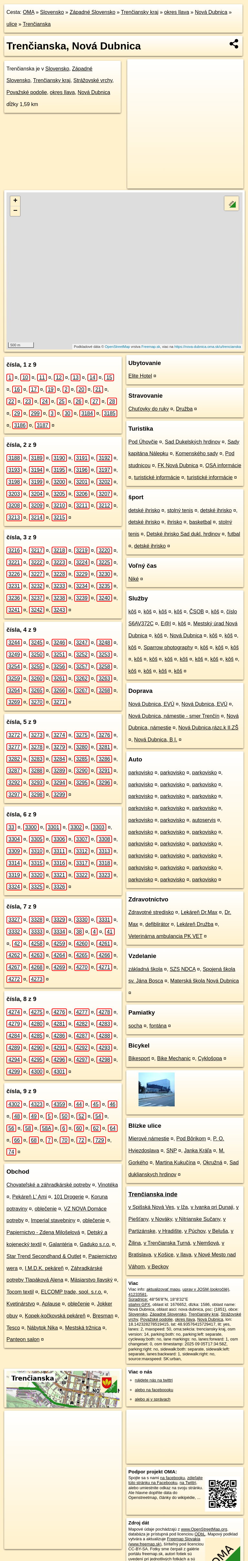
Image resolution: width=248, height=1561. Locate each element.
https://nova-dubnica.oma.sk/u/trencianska (207, 347)
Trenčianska (37, 24)
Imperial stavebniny (53, 1220)
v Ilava (183, 1254)
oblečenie (46, 1208)
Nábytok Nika (42, 1327)
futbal (233, 534)
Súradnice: (138, 1299)
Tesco (13, 1327)
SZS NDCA (183, 969)
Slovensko (52, 12)
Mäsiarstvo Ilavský (91, 1280)
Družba (184, 409)
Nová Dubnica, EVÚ (151, 704)
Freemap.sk (150, 347)
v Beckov (158, 1266)
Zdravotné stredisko (151, 912)
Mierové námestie (149, 1138)
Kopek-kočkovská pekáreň (55, 1316)
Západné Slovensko (92, 12)
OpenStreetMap (117, 347)
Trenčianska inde (153, 1194)
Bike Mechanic (174, 1058)
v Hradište (169, 1231)
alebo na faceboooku (154, 1389)
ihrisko (174, 522)
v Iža (182, 1207)
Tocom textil (20, 1292)
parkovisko (141, 772)
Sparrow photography (168, 647)
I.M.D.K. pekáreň (44, 1268)
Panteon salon (22, 1339)
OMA (29, 12)
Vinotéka (108, 1185)
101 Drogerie (69, 1197)
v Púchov (194, 1231)
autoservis (204, 820)
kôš (133, 611)
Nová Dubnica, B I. (155, 739)
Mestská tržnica (83, 1327)
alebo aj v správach (152, 1399)
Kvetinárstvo (20, 1304)
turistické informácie (157, 477)
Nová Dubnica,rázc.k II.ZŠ (208, 727)
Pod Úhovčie (143, 442)
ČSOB (196, 611)
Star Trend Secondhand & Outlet (43, 1256)
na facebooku (172, 1477)
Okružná (212, 1162)
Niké (134, 579)
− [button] (15, 211)
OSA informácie (223, 465)
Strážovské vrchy (92, 80)
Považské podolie (26, 92)
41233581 (138, 1294)
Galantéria (61, 1244)
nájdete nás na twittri (154, 1380)
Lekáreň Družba (195, 924)
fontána (158, 1025)
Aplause (51, 1304)
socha (135, 1025)
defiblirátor (157, 924)
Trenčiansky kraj (140, 12)
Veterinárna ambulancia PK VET (165, 936)
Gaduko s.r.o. (95, 1244)
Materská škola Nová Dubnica (204, 981)
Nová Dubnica (211, 12)
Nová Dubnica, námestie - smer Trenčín (174, 716)
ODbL (199, 1534)
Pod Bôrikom (191, 1138)
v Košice (163, 1254)
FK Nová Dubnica (178, 465)
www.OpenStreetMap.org (204, 1529)
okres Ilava (176, 12)
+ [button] (15, 201)
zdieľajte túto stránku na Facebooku (166, 1480)
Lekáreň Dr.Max (199, 912)
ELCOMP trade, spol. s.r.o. (71, 1292)
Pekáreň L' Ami (29, 1197)
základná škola (146, 969)
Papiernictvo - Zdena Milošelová (43, 1232)
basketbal (200, 522)
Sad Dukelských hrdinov (193, 442)
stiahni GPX (139, 1304)
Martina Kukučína (175, 1162)
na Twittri (188, 1482)
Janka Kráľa (198, 1150)
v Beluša (218, 1231)
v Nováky (161, 1219)
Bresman (103, 1316)
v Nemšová (206, 1243)
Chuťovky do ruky (149, 409)
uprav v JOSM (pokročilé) (205, 1289)
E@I (166, 623)
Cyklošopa (210, 1058)
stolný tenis (180, 510)
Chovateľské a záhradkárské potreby (48, 1185)
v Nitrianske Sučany (197, 1219)
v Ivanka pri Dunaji (212, 1207)
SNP (171, 1150)
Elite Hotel (140, 376)
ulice (11, 24)
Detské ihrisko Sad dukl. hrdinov (184, 534)
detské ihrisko (144, 510)
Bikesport (139, 1058)
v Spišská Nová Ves (151, 1207)
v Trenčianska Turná (167, 1243)
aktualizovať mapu (163, 1289)
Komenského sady (196, 453)
